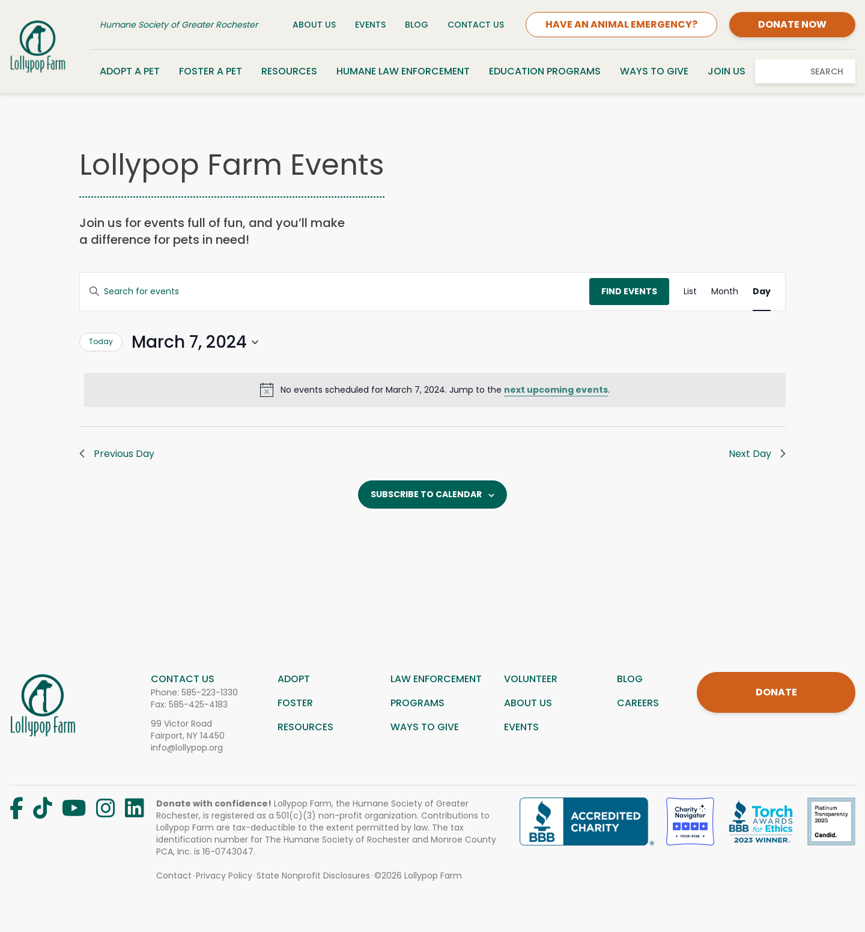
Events (370, 25)
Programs (417, 703)
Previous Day (116, 454)
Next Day (757, 454)
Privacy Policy (224, 876)
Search (826, 71)
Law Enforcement (436, 679)
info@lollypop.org (187, 748)
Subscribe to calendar (426, 494)
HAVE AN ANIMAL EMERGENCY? (621, 24)
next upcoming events (556, 390)
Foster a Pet (210, 71)
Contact (174, 876)
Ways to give (424, 727)
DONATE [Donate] (776, 692)
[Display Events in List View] (690, 291)
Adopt (294, 679)
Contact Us (476, 25)
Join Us (726, 71)
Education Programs (545, 71)
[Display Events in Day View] (762, 291)
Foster (295, 703)
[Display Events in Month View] (724, 291)
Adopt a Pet (130, 71)
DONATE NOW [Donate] (792, 24)
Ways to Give (654, 71)
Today (101, 341)
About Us (314, 25)
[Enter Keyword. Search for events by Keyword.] (334, 291)
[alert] (435, 390)
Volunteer (530, 679)
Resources (289, 71)
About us (528, 703)
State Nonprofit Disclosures (313, 876)
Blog (416, 25)
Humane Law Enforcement (403, 71)
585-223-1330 (209, 692)
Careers (638, 703)
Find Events (629, 291)
